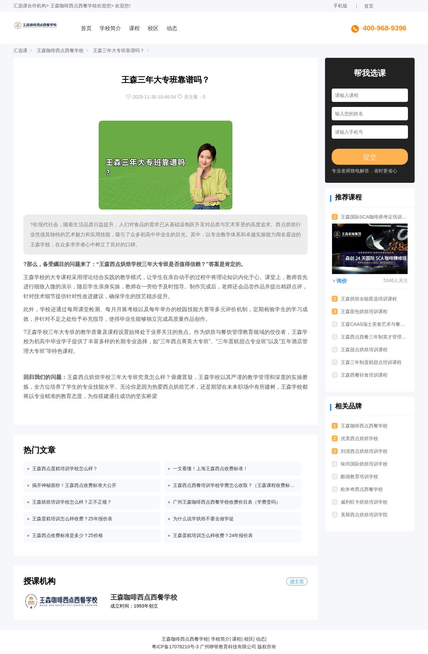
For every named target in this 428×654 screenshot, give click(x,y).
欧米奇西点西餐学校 (357, 489)
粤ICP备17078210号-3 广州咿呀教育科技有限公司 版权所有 (214, 646)
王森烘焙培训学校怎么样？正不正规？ (72, 502)
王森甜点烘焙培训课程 (360, 350)
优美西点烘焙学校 (355, 438)
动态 (172, 28)
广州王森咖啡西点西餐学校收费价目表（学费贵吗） (227, 502)
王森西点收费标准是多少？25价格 (67, 535)
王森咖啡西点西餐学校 (73, 5)
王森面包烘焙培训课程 (360, 311)
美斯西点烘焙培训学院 (360, 515)
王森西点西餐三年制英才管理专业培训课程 (370, 337)
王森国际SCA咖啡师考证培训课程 (370, 217)
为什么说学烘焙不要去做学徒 (203, 518)
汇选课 (20, 5)
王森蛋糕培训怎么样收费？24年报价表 (213, 535)
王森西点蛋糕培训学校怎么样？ (65, 468)
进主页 (297, 581)
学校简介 (110, 28)
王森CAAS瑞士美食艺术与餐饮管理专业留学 (370, 324)
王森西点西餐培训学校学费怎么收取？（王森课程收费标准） (235, 485)
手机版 (340, 5)
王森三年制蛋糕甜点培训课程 (367, 362)
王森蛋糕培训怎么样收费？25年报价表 (72, 518)
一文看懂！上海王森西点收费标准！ (210, 468)
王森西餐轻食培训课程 (360, 375)
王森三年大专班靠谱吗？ (118, 50)
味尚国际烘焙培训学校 (360, 464)
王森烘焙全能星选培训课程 (364, 299)
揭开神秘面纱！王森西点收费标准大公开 (74, 485)
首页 (368, 6)
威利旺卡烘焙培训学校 (360, 502)
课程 (134, 28)
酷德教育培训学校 (355, 477)
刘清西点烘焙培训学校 (360, 451)
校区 (153, 28)
